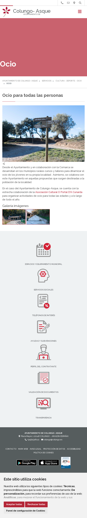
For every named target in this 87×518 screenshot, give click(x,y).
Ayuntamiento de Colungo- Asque (20, 81)
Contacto (10, 449)
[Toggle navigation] (80, 12)
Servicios (46, 81)
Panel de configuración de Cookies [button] (25, 510)
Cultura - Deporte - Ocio (69, 81)
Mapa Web (23, 449)
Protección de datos (54, 449)
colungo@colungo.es (51, 440)
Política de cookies (44, 453)
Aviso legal (35, 449)
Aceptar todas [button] (14, 504)
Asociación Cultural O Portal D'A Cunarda (58, 192)
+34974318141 (32, 440)
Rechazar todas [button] (36, 504)
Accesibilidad (73, 449)
